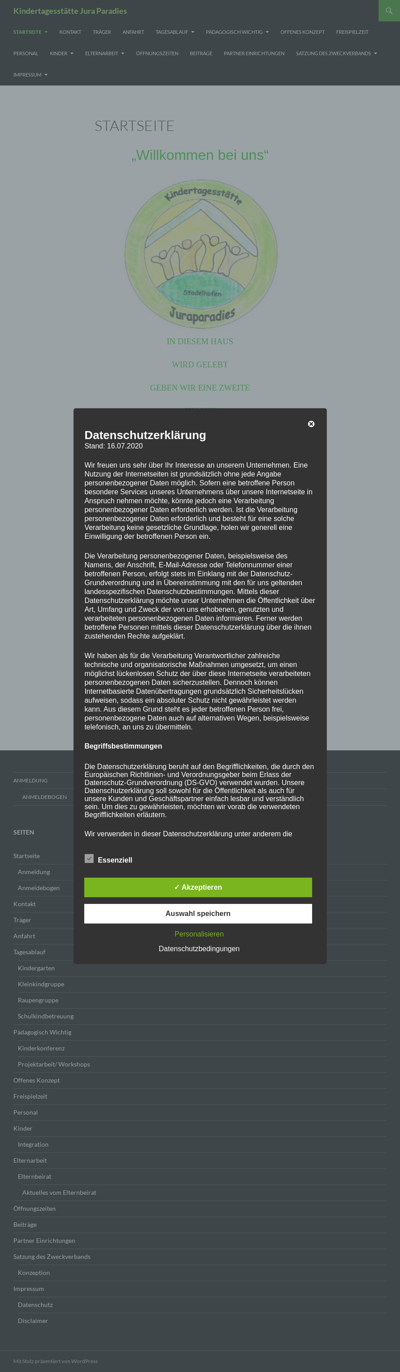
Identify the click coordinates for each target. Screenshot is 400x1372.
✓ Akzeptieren (198, 887)
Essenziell (108, 858)
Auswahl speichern (198, 913)
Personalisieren (199, 934)
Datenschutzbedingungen (199, 949)
